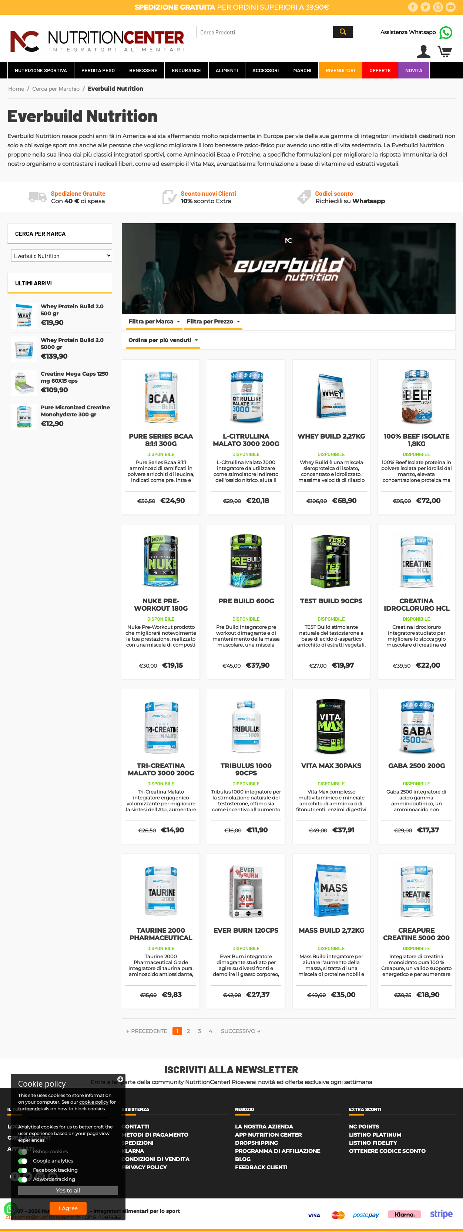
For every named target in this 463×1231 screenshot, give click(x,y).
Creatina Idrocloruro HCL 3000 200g (416, 608)
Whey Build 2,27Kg (331, 436)
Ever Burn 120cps (246, 930)
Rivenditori (340, 70)
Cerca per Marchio (56, 88)
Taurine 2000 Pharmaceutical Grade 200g (161, 938)
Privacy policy (144, 1167)
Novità (413, 70)
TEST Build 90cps (331, 601)
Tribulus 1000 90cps (246, 769)
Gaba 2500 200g (416, 765)
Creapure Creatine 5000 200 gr (416, 938)
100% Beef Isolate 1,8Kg (416, 440)
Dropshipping (256, 1143)
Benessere (143, 70)
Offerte (380, 70)
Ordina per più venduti (163, 340)
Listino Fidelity (373, 1143)
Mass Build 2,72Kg (331, 930)
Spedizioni (137, 1143)
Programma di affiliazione (277, 1151)
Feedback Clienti (261, 1167)
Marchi (302, 70)
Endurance (186, 70)
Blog (243, 1159)
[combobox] (274, 32)
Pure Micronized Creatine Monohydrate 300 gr (75, 411)
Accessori (265, 70)
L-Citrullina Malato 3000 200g (246, 440)
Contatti (135, 1126)
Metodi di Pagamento (154, 1134)
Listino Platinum (375, 1134)
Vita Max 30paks (331, 765)
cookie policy (33, 1101)
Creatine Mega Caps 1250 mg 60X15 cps (74, 377)
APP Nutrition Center (268, 1134)
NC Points (364, 1126)
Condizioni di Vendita (155, 1159)
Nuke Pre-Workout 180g (161, 604)
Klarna (132, 1151)
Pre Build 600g (246, 601)
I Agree (65, 1208)
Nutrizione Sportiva (41, 70)
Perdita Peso (98, 70)
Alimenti (227, 70)
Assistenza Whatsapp (408, 32)
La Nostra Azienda (264, 1126)
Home (16, 88)
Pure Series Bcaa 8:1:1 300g (161, 440)
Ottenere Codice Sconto (387, 1151)
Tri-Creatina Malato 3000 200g (161, 769)
